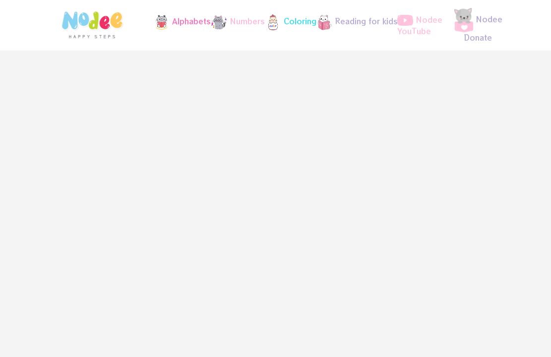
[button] (178, 22)
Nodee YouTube (419, 25)
